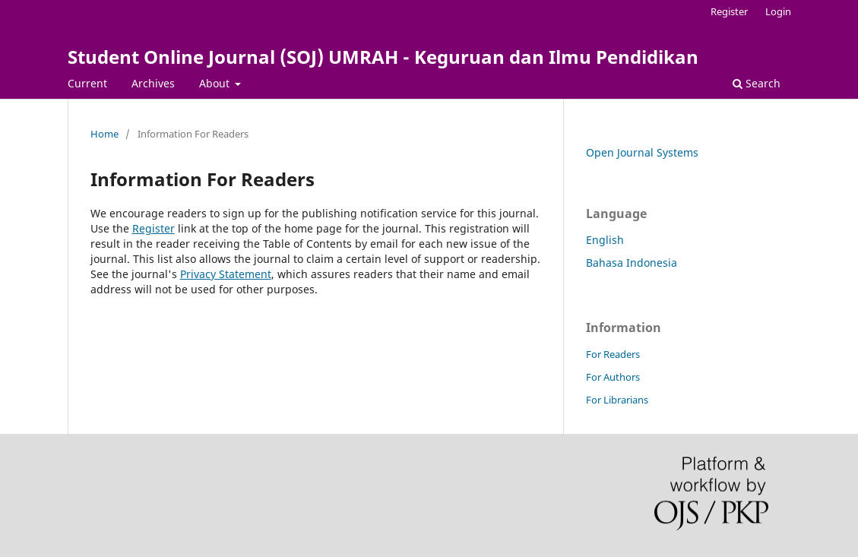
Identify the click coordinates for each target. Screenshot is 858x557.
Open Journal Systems (642, 152)
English (605, 240)
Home (104, 134)
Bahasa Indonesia (631, 262)
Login (778, 11)
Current (87, 83)
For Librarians (617, 400)
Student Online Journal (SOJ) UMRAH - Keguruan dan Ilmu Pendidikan (383, 56)
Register (729, 11)
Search (756, 83)
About (216, 83)
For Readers (613, 354)
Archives (153, 83)
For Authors (613, 377)
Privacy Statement (225, 274)
